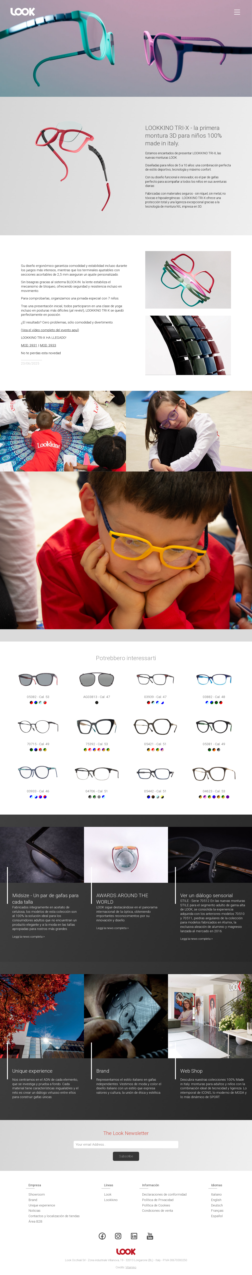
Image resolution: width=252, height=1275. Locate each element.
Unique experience (42, 1205)
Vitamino (130, 1267)
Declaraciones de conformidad (164, 1194)
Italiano (216, 1194)
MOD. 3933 (48, 345)
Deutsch (217, 1205)
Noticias (34, 1211)
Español (217, 1216)
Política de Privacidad (157, 1200)
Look (107, 1194)
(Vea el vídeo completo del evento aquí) (50, 330)
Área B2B (35, 1221)
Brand (33, 1200)
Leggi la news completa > (28, 936)
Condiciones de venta (157, 1211)
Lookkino (111, 1200)
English (216, 1200)
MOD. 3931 (29, 345)
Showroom (37, 1194)
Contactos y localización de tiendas (54, 1216)
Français (217, 1211)
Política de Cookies (156, 1205)
